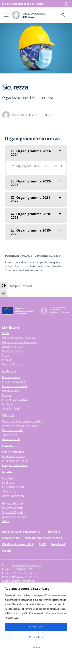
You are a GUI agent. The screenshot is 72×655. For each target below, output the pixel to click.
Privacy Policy (11, 538)
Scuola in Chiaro (12, 346)
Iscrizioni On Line (12, 351)
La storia (7, 404)
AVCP (5, 521)
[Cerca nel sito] (63, 15)
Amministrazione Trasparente (21, 531)
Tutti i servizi (9, 434)
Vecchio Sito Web (12, 364)
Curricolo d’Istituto (13, 456)
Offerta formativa (13, 451)
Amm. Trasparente (13, 496)
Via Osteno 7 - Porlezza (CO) (27, 565)
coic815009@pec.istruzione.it (18, 581)
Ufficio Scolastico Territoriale (19, 342)
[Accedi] (66, 4)
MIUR (5, 333)
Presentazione (11, 377)
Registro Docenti (12, 507)
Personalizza (36, 637)
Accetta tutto (36, 627)
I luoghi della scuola (14, 381)
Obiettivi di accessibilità (17, 544)
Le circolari (8, 482)
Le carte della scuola (14, 386)
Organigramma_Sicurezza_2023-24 (39, 166)
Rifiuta (36, 647)
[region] (36, 618)
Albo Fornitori (10, 408)
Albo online (9, 491)
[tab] (36, 152)
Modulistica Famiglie (14, 516)
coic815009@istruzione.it (23, 573)
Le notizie (8, 478)
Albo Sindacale (11, 439)
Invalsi (6, 355)
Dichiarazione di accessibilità (43, 538)
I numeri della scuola (14, 399)
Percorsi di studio (12, 430)
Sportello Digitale (12, 512)
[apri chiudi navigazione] (6, 15)
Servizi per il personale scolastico (22, 421)
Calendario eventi (13, 487)
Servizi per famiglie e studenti (20, 425)
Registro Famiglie (12, 503)
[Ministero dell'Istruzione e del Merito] (22, 4)
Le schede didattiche (15, 460)
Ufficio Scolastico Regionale (19, 337)
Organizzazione (11, 390)
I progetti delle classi (14, 465)
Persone (7, 395)
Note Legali (58, 544)
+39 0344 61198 (23, 569)
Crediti (6, 550)
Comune (7, 360)
